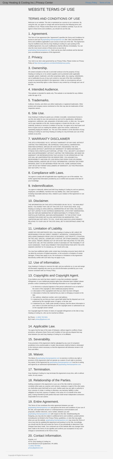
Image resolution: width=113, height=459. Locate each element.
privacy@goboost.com (42, 319)
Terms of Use (105, 3)
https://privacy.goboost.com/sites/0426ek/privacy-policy (52, 63)
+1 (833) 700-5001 (41, 317)
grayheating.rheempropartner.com (53, 39)
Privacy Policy (92, 3)
